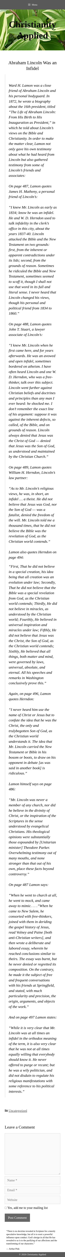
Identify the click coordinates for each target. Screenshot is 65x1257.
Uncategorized (18, 1110)
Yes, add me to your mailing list (26, 1207)
